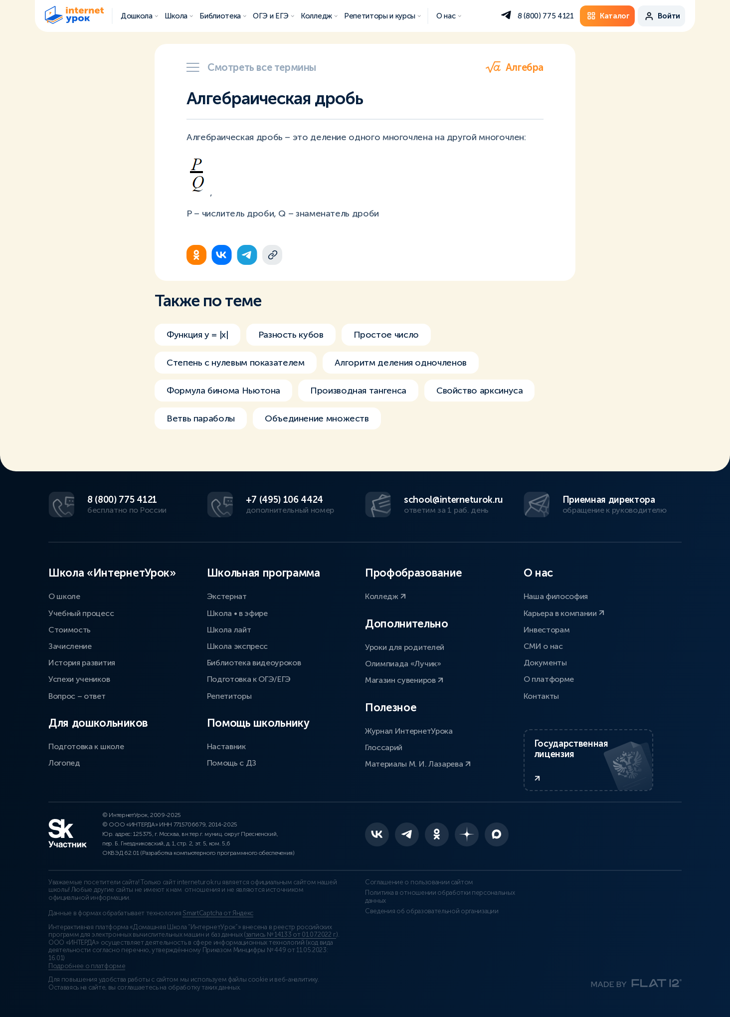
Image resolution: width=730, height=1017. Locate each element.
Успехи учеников (79, 679)
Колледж (385, 596)
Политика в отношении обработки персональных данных (440, 896)
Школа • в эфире (237, 613)
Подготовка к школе (86, 746)
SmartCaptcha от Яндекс (217, 913)
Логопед (64, 763)
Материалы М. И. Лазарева (418, 764)
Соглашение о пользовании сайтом (419, 882)
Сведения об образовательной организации (432, 911)
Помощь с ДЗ (231, 763)
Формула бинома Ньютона (223, 391)
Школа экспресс (237, 646)
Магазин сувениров (404, 680)
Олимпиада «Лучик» (403, 663)
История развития (81, 662)
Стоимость (69, 629)
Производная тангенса (358, 391)
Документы (545, 662)
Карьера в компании (564, 613)
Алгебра (515, 67)
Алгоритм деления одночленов (401, 363)
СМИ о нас (543, 646)
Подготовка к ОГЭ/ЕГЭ (249, 679)
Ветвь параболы (201, 418)
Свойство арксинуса (479, 391)
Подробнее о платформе (86, 966)
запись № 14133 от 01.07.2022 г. (291, 934)
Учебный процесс (81, 613)
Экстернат (227, 596)
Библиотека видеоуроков (254, 662)
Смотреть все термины (251, 67)
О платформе (549, 679)
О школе (64, 596)
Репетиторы (229, 696)
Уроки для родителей (404, 647)
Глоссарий (383, 747)
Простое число (386, 335)
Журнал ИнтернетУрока (409, 731)
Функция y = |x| (197, 335)
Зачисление (70, 646)
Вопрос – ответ (77, 696)
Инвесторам (547, 629)
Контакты (541, 696)
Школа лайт (229, 629)
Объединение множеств (317, 418)
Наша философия (556, 596)
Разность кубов (291, 335)
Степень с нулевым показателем (236, 363)
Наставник (226, 746)
